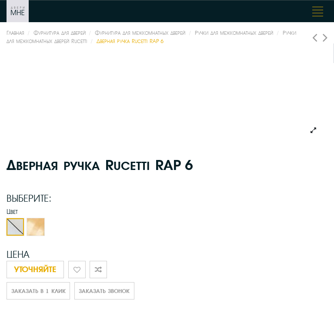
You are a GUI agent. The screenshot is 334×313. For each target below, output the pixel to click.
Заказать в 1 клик (38, 291)
